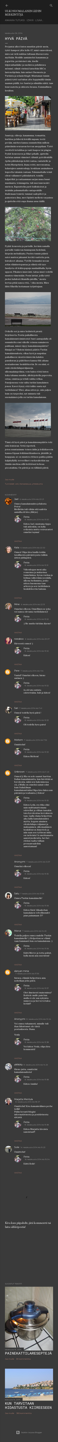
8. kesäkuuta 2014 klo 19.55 (37, 800)
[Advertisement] (29, 1255)
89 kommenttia (23, 1359)
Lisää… (39, 20)
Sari (16, 708)
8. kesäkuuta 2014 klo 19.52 (37, 619)
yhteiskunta (37, 484)
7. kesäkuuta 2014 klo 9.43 (37, 772)
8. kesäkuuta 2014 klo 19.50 (37, 519)
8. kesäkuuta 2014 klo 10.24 (38, 1019)
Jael (16, 499)
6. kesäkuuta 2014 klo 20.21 (32, 499)
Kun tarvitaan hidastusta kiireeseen (28, 1406)
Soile (16, 1147)
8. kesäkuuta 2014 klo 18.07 (27, 1102)
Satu (16, 893)
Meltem (18, 740)
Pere (16, 670)
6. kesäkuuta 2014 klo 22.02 (32, 547)
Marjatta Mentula (23, 1099)
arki (17, 484)
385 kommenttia (24, 1413)
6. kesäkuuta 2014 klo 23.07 (37, 639)
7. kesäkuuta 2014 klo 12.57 (38, 862)
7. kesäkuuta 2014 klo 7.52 (35, 740)
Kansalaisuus (25, 484)
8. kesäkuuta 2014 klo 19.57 (37, 988)
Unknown (19, 771)
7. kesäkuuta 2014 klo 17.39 (27, 973)
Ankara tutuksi (15, 20)
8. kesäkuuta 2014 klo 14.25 (36, 1065)
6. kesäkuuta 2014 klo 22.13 (33, 604)
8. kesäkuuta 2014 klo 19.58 (37, 1042)
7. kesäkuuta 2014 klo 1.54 (32, 671)
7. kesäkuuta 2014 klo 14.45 (34, 931)
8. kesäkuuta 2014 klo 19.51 (36, 565)
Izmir (30, 20)
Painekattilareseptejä (28, 1353)
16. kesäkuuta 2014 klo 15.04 (37, 1159)
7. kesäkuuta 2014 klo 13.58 (32, 893)
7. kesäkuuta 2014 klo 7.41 (30, 708)
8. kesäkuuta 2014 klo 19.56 (37, 905)
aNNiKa (18, 1064)
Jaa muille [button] (9, 479)
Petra (26, 517)
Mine (17, 604)
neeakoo (19, 639)
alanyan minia (21, 971)
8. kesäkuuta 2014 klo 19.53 (37, 720)
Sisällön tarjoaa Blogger (29, 1432)
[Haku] (51, 5)
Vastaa (18, 541)
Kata (16, 547)
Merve (17, 931)
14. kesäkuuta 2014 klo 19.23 (33, 1147)
